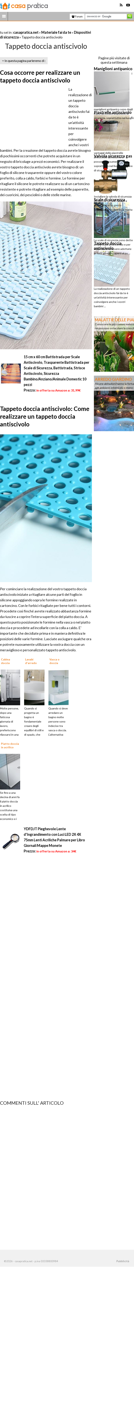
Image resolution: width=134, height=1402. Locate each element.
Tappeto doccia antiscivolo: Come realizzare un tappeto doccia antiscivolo (44, 416)
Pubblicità (122, 1261)
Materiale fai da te (56, 32)
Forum (77, 16)
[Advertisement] (46, 27)
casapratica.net (26, 32)
